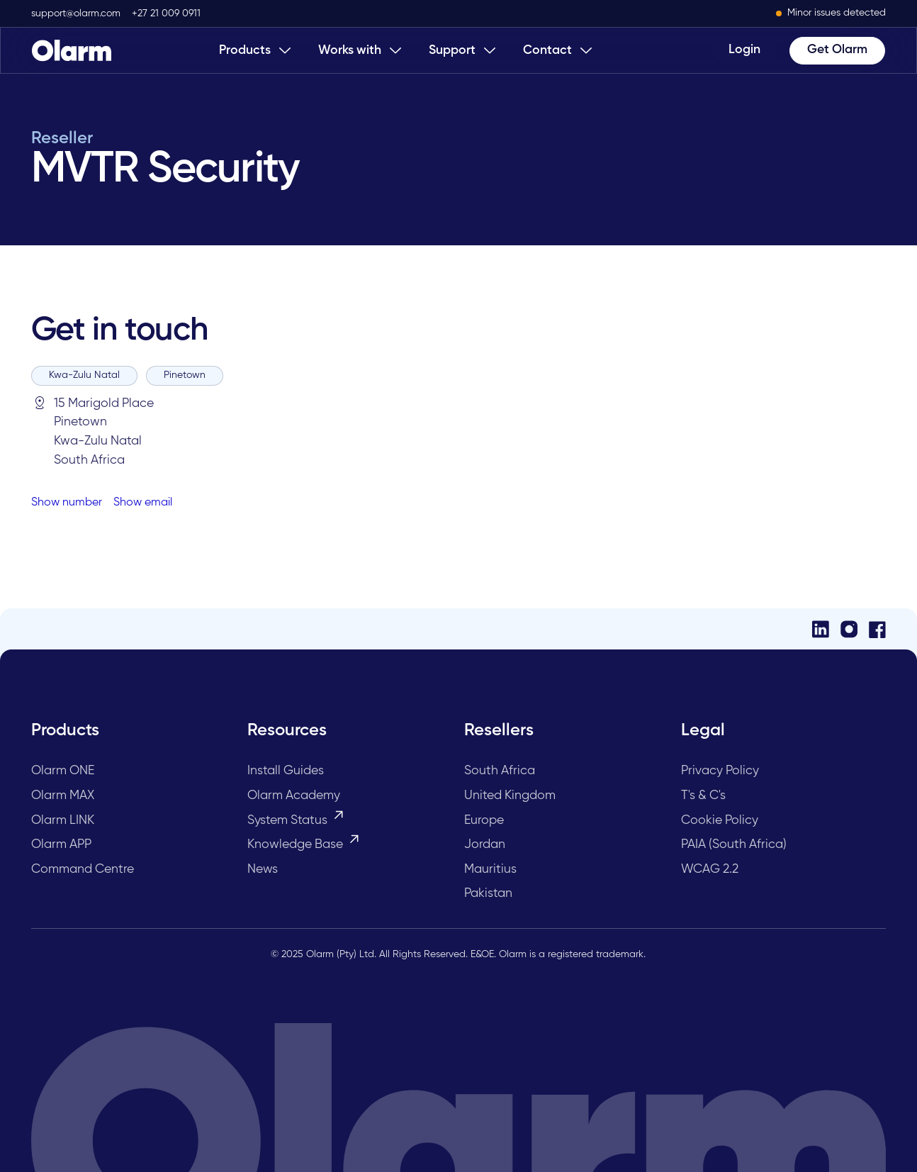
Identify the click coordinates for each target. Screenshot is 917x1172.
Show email (142, 502)
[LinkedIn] (820, 629)
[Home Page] (71, 50)
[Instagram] (848, 629)
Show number (66, 502)
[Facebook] (877, 629)
